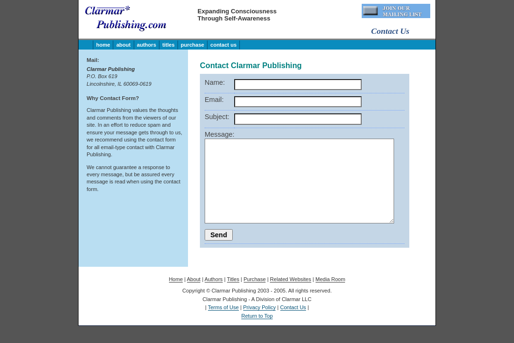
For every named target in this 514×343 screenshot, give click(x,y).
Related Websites (290, 279)
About (123, 45)
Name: (215, 82)
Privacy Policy (259, 307)
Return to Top (257, 316)
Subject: (217, 117)
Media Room (331, 279)
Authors (147, 45)
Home (103, 45)
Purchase (192, 45)
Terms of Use (223, 307)
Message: (219, 134)
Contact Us (223, 45)
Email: (214, 99)
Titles (168, 45)
